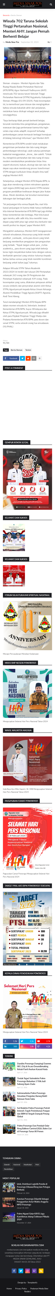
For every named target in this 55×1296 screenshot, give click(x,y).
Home (9, 1288)
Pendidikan (8, 1169)
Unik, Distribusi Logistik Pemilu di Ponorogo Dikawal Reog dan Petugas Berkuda (33, 1187)
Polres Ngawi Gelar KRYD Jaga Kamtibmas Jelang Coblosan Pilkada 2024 (33, 1216)
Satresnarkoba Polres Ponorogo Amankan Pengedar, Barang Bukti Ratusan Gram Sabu (32, 1096)
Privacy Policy (21, 1288)
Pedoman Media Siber (39, 1288)
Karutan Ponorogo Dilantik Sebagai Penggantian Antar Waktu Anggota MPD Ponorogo (33, 1202)
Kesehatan (28, 1164)
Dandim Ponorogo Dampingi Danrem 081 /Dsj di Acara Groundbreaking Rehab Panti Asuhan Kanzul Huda (34, 1066)
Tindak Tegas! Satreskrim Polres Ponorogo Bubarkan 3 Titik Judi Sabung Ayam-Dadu (31, 1081)
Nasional (16, 1164)
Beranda (6, 15)
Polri (37, 1164)
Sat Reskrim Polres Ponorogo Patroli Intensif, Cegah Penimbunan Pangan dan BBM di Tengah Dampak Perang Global (33, 1112)
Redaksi (27, 1291)
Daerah (7, 1164)
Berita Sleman (16, 15)
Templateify (32, 1282)
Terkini (28, 350)
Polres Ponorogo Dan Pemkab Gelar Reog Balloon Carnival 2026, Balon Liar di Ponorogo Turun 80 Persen (34, 1128)
